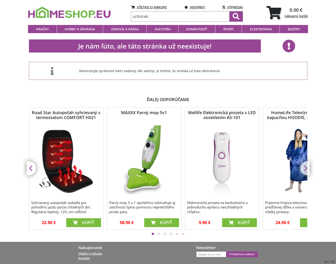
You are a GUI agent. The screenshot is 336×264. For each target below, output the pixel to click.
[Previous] (31, 168)
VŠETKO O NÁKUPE (149, 7)
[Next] (305, 168)
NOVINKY (194, 7)
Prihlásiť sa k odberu (242, 254)
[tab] (287, 12)
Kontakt (84, 258)
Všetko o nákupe (90, 253)
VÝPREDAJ (232, 7)
